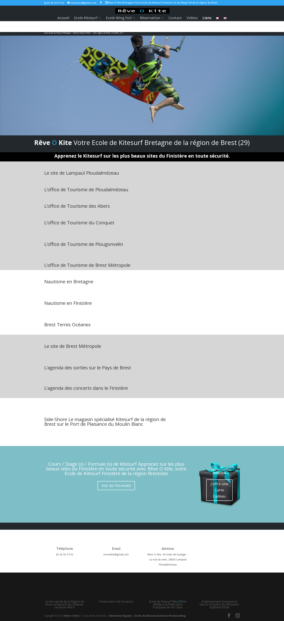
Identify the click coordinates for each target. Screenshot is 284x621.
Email (116, 548)
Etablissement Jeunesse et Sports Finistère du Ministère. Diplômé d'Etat (219, 604)
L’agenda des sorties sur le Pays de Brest (87, 367)
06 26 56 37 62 (64, 554)
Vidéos (192, 18)
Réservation (150, 18)
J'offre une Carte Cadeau (219, 490)
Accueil (63, 18)
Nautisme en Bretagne (68, 281)
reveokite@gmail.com (116, 554)
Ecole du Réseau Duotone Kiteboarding (160, 615)
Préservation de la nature (116, 601)
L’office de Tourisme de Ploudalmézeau (86, 189)
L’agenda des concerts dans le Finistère (86, 388)
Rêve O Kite (71, 615)
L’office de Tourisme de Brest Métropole (87, 265)
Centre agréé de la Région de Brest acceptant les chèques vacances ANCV (64, 604)
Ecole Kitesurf (86, 18)
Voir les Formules (116, 485)
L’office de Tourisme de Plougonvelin (83, 244)
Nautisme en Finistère (68, 303)
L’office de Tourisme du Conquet (79, 222)
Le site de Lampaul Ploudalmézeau (81, 173)
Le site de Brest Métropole (72, 346)
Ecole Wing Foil (118, 18)
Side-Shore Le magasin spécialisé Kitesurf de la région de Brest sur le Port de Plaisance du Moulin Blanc (105, 421)
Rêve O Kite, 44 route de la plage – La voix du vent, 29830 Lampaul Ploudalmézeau (167, 559)
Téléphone (64, 548)
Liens (206, 18)
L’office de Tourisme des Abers (77, 206)
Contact (175, 18)
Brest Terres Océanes (67, 324)
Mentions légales (120, 615)
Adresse (168, 548)
